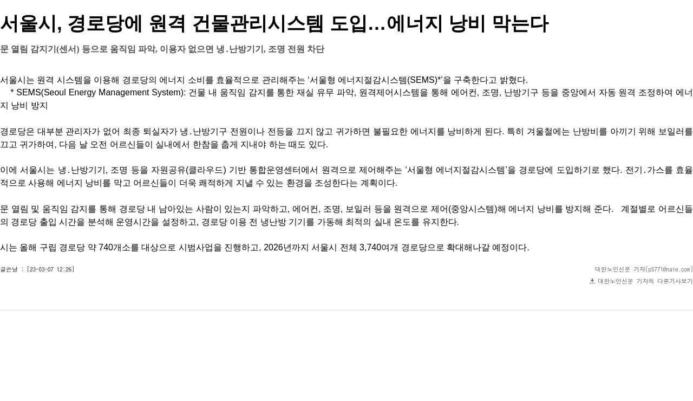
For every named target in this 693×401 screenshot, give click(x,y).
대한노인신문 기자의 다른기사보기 (645, 281)
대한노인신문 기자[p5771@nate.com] (644, 269)
